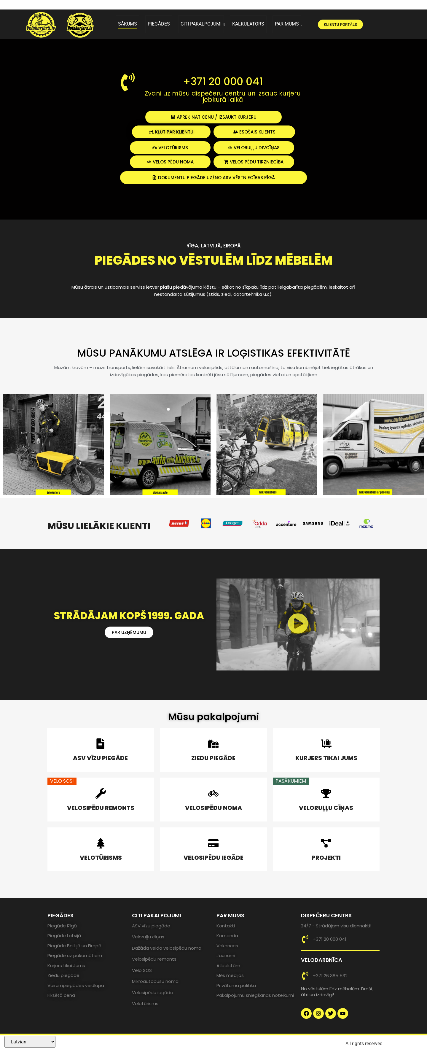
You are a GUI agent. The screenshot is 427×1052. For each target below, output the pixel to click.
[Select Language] (29, 1042)
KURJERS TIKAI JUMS (326, 758)
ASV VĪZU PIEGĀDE (100, 758)
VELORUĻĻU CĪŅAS (326, 808)
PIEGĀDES (159, 24)
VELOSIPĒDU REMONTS (100, 808)
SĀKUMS (127, 24)
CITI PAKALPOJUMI (202, 24)
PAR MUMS (288, 24)
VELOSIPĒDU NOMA (213, 808)
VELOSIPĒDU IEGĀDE (213, 858)
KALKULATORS (248, 24)
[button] (298, 624)
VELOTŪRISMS (101, 858)
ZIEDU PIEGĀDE (213, 758)
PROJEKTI (326, 858)
